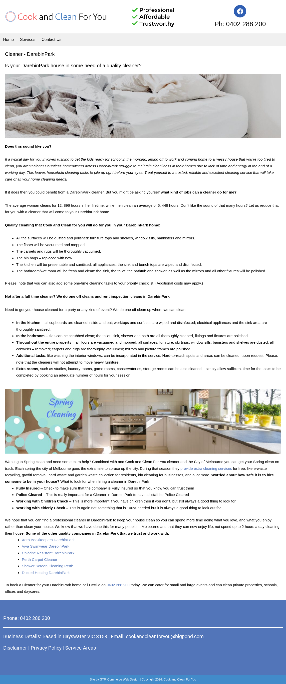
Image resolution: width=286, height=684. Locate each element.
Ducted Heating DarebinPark (46, 573)
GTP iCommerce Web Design (119, 679)
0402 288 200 (118, 585)
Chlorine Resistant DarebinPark (48, 553)
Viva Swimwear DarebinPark (45, 546)
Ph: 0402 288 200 (240, 24)
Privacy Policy (46, 648)
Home (8, 39)
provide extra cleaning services (206, 468)
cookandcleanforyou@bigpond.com (165, 636)
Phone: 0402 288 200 (26, 618)
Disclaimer (15, 648)
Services (27, 39)
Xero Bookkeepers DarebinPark (48, 540)
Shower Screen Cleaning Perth (47, 566)
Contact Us (51, 39)
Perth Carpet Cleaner (39, 559)
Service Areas (80, 648)
